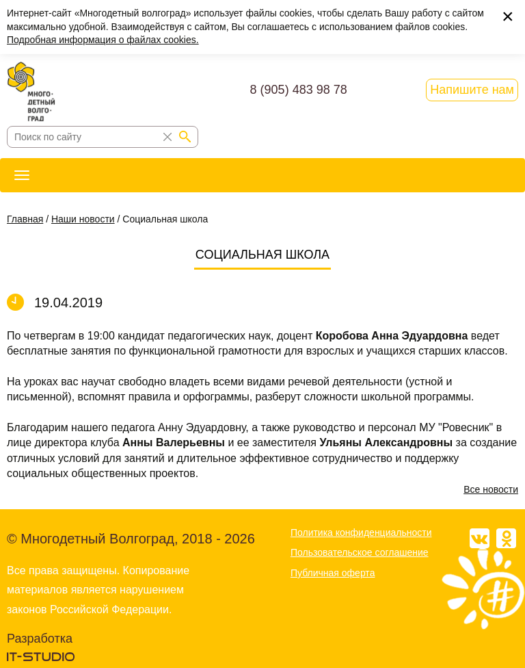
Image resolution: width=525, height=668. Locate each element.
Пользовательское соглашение (360, 552)
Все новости (490, 489)
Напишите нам (472, 90)
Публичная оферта (333, 572)
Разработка (39, 638)
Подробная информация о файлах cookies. (103, 39)
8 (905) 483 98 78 (298, 90)
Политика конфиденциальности (361, 532)
